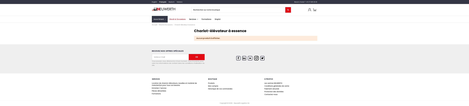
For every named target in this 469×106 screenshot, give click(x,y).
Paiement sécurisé (271, 89)
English (154, 2)
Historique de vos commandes (220, 89)
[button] (193, 19)
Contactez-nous (271, 94)
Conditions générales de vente (276, 86)
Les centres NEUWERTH (273, 83)
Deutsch (171, 2)
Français (162, 2)
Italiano (179, 2)
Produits (211, 83)
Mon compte (213, 86)
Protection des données (274, 92)
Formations (156, 94)
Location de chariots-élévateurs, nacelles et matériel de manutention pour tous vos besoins (174, 84)
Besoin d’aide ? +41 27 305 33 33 (305, 2)
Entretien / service (159, 88)
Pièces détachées (159, 91)
